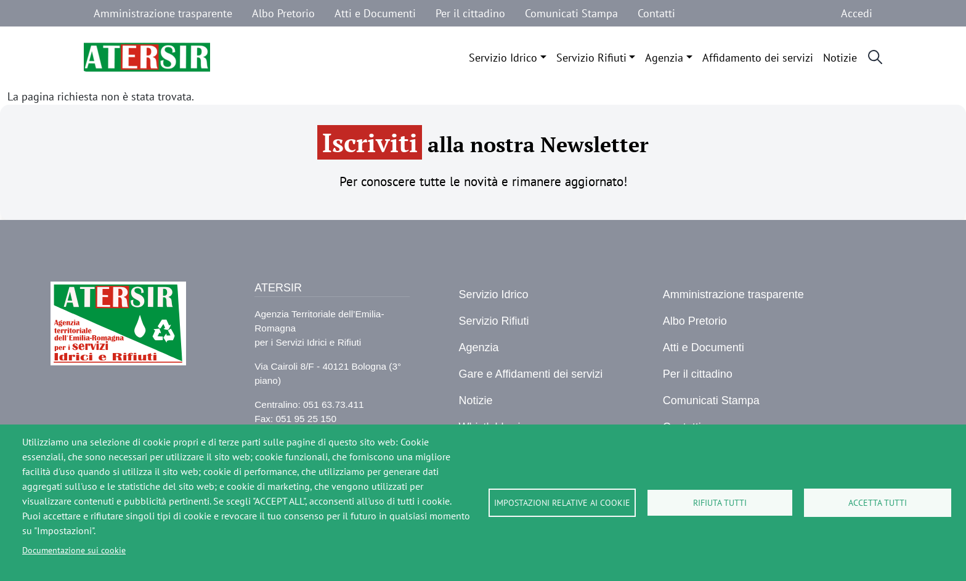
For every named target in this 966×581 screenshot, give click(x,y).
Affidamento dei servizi (757, 58)
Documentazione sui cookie (74, 550)
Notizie (840, 58)
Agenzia (664, 58)
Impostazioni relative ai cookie (562, 502)
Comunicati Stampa (571, 13)
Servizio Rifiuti (591, 58)
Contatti (656, 13)
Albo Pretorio (283, 13)
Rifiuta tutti (720, 502)
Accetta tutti (877, 502)
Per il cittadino (470, 13)
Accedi (856, 13)
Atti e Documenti (375, 13)
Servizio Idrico (503, 58)
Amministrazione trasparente (163, 13)
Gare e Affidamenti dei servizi (530, 374)
